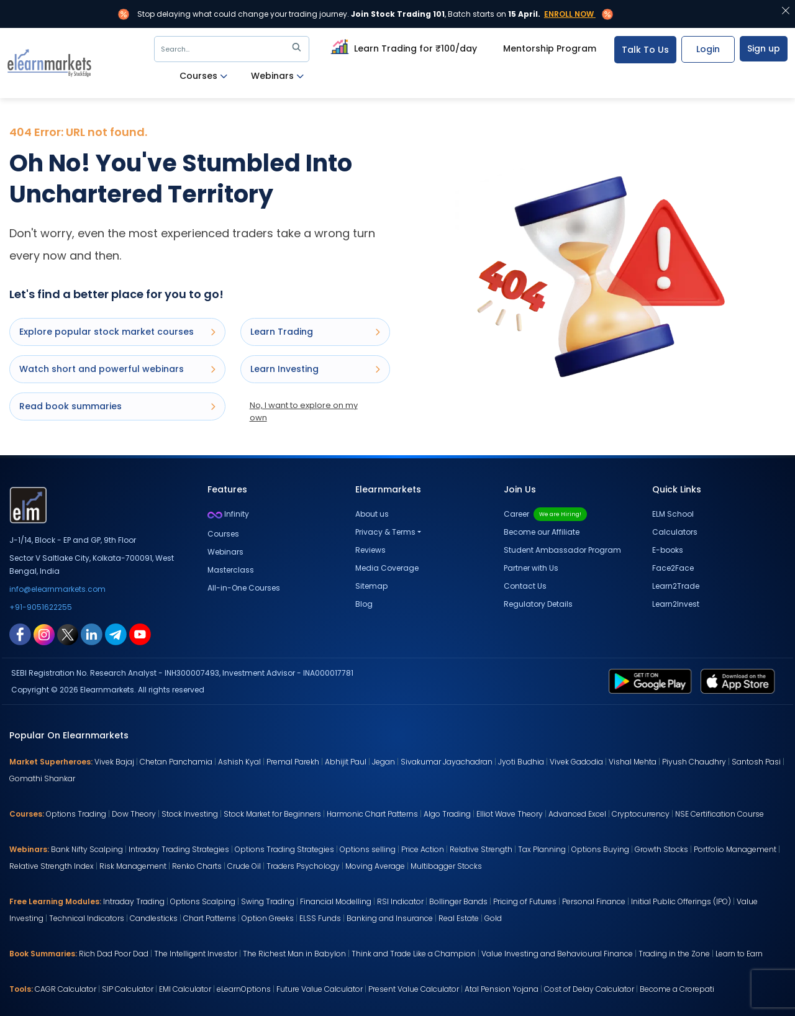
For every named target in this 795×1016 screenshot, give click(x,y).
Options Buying (600, 849)
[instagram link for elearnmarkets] (44, 633)
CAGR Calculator (65, 989)
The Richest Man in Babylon (294, 953)
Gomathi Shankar (42, 778)
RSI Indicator (400, 901)
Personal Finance (593, 901)
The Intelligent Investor (195, 953)
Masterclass (230, 570)
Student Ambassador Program (562, 550)
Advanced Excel (577, 814)
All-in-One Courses (243, 588)
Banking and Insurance (390, 918)
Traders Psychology (303, 866)
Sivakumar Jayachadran (447, 761)
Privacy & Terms (385, 532)
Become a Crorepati (677, 989)
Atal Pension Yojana (501, 989)
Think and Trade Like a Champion (414, 953)
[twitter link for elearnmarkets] (67, 633)
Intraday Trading (134, 901)
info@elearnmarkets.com (57, 589)
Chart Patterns (209, 918)
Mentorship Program (549, 48)
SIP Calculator (127, 989)
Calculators (674, 532)
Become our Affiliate (541, 532)
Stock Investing (189, 814)
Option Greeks (268, 918)
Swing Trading (267, 901)
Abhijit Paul (345, 761)
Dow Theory (134, 814)
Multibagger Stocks (446, 866)
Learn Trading (315, 331)
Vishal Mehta (632, 761)
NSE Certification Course (719, 814)
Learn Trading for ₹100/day (402, 46)
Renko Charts (197, 866)
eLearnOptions (244, 989)
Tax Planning (542, 849)
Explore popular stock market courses (117, 331)
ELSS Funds (320, 918)
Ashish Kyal (239, 761)
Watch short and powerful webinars (117, 369)
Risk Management (132, 866)
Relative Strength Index (51, 866)
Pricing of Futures (524, 901)
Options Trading (76, 814)
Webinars (277, 76)
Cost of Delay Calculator (589, 989)
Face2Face (673, 568)
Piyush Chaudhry (694, 761)
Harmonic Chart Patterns (372, 814)
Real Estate (458, 918)
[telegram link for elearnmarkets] (116, 633)
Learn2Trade (675, 586)
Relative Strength (481, 849)
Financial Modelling (335, 901)
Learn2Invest (675, 604)
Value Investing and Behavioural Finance (557, 953)
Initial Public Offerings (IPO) (681, 901)
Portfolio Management (735, 849)
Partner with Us (531, 568)
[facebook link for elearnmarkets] (20, 633)
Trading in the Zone (674, 953)
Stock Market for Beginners (272, 814)
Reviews (370, 550)
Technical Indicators (86, 918)
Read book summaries (117, 406)
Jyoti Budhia (521, 761)
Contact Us (525, 586)
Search (233, 49)
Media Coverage (387, 568)
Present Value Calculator (413, 989)
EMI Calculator (185, 989)
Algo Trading (447, 814)
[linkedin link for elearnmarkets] (91, 633)
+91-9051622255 (40, 607)
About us (372, 514)
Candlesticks (154, 918)
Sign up (763, 48)
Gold (493, 918)
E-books (667, 550)
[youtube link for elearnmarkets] (140, 633)
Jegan (383, 761)
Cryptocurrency (641, 814)
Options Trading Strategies (284, 849)
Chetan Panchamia (176, 761)
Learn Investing (315, 369)
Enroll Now (569, 14)
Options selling (368, 849)
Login (708, 49)
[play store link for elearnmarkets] (652, 680)
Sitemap (371, 586)
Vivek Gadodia (576, 761)
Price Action (422, 849)
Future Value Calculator (319, 989)
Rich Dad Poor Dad (113, 953)
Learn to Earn (739, 953)
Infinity (228, 514)
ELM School (673, 514)
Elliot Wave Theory (509, 814)
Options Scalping (202, 901)
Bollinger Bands (458, 901)
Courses (203, 76)
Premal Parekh (292, 761)
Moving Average (375, 866)
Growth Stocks (661, 849)
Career (545, 514)
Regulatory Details (538, 604)
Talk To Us (645, 49)
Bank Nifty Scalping (87, 849)
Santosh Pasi (756, 761)
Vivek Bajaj (114, 761)
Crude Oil (244, 866)
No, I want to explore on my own (304, 411)
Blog (364, 604)
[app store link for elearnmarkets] (740, 680)
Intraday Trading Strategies (179, 849)
